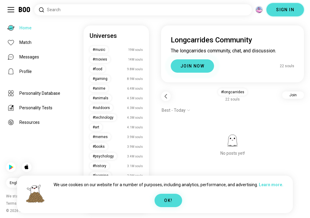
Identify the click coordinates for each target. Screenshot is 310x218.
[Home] (25, 10)
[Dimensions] (259, 9)
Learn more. (271, 184)
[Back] (166, 96)
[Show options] (176, 110)
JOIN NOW (192, 66)
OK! (168, 200)
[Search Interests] (143, 9)
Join (293, 95)
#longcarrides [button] (232, 92)
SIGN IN (285, 9)
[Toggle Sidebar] (11, 9)
